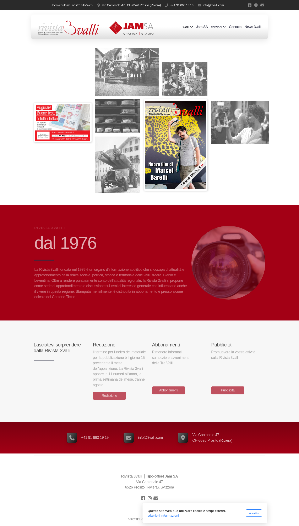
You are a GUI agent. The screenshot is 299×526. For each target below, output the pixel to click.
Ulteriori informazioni (108, 515)
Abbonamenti (168, 391)
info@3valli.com (213, 5)
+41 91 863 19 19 (182, 5)
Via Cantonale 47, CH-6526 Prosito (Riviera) (131, 5)
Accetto (198, 513)
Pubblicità (228, 391)
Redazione (109, 396)
